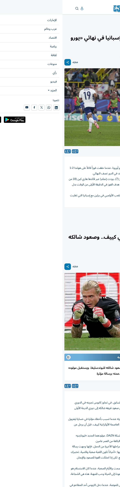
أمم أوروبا (111, 216)
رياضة (115, 28)
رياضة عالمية (105, 28)
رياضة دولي (94, 216)
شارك (12, 62)
